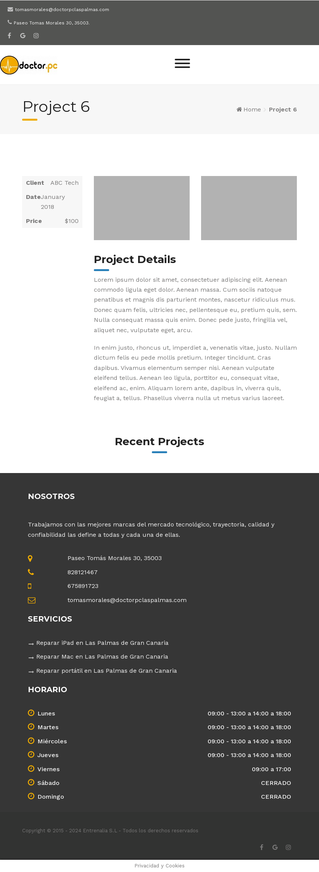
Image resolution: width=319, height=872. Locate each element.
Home (252, 109)
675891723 (83, 585)
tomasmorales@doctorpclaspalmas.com (62, 9)
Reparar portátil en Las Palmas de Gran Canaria (106, 670)
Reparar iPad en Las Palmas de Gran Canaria (102, 642)
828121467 (83, 572)
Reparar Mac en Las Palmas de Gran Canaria (102, 656)
